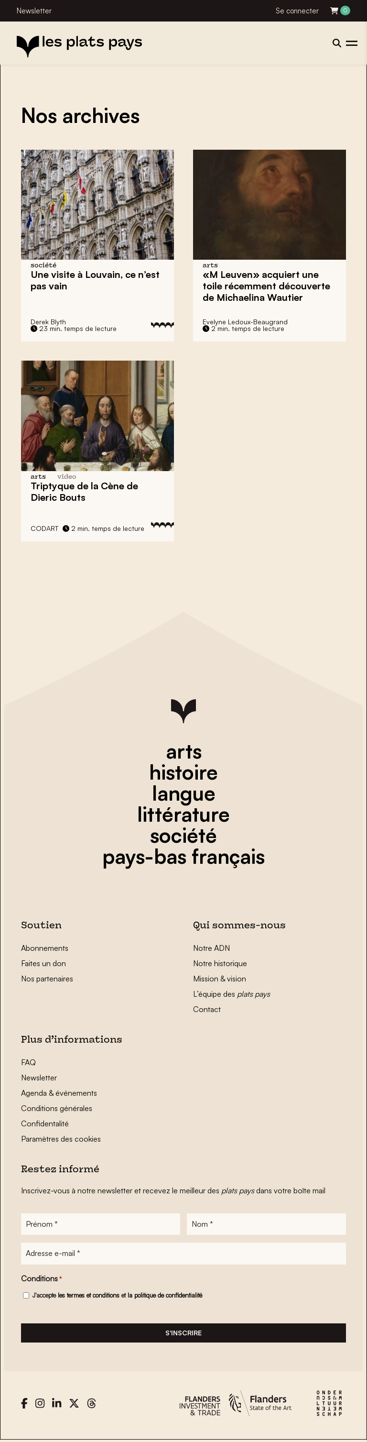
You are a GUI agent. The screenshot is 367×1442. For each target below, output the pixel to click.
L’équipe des (231, 994)
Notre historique (220, 963)
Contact (207, 1009)
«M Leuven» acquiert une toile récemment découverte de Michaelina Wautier (266, 285)
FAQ (28, 1062)
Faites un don (43, 963)
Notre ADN (211, 948)
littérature (183, 814)
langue (184, 793)
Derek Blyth (48, 322)
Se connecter (297, 10)
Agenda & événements (59, 1093)
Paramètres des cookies (61, 1139)
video (66, 477)
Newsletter (34, 10)
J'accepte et (117, 1295)
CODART (44, 528)
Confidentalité (45, 1123)
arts (184, 750)
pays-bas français (183, 856)
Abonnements (44, 948)
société (183, 835)
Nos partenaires (47, 978)
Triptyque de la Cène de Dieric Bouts (84, 491)
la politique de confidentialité (165, 1295)
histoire (183, 772)
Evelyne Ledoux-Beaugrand (245, 322)
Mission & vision (219, 978)
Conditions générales (56, 1108)
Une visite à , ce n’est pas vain (95, 280)
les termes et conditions (88, 1295)
